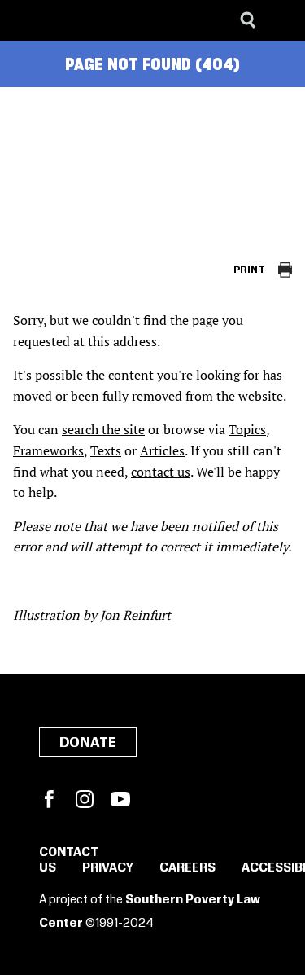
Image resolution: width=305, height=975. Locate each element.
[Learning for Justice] (94, 20)
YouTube (120, 799)
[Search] (248, 20)
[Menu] (280, 20)
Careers (187, 868)
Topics (247, 429)
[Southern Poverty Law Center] (27, 20)
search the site (103, 429)
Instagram (84, 799)
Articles (162, 450)
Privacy (107, 868)
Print (249, 270)
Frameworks (48, 450)
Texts (105, 450)
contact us (160, 472)
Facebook (49, 799)
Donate (87, 742)
